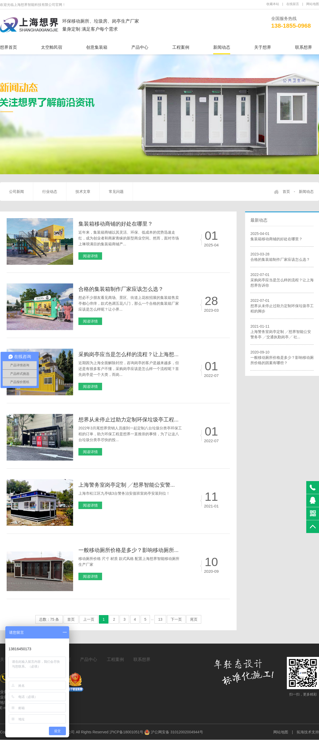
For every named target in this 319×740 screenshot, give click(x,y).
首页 (286, 191)
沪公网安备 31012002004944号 (173, 732)
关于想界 (262, 47)
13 (160, 619)
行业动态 (49, 191)
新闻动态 (221, 47)
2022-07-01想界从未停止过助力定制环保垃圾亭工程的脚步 (282, 305)
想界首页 (8, 47)
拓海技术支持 (308, 732)
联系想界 (303, 47)
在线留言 (292, 4)
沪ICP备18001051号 (127, 732)
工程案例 (180, 47)
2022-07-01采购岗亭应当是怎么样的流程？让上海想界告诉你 (282, 280)
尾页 (194, 619)
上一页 (88, 619)
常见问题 (116, 191)
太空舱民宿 (51, 47)
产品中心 (139, 47)
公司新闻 (16, 191)
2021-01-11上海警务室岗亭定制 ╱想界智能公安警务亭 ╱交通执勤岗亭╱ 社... (280, 331)
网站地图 (312, 4)
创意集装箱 (96, 47)
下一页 (176, 619)
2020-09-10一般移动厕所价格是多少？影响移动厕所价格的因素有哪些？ (282, 357)
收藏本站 (272, 4)
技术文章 (82, 191)
